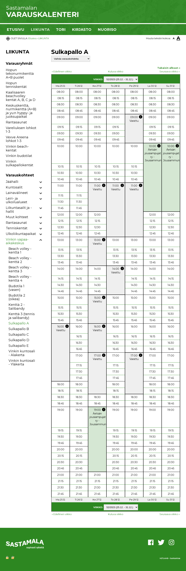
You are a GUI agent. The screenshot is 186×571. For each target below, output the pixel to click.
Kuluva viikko (115, 71)
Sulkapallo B (19, 329)
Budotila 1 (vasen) (16, 288)
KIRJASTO (81, 29)
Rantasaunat (16, 122)
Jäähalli (12, 182)
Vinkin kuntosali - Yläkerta (22, 363)
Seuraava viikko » (169, 71)
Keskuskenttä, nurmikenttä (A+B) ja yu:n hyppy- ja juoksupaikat (21, 111)
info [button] (141, 117)
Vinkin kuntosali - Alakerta (22, 353)
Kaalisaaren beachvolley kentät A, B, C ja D (20, 96)
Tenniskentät (16, 228)
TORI (61, 29)
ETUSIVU (15, 29)
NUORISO (107, 29)
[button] (41, 182)
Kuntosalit (14, 187)
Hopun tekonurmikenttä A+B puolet (20, 73)
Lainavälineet (17, 193)
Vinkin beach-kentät (17, 148)
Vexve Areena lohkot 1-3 (17, 139)
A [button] (174, 38)
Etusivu (32, 38)
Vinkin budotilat (19, 156)
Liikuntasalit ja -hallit (19, 210)
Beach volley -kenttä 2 (20, 260)
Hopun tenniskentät (16, 85)
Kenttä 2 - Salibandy (17, 307)
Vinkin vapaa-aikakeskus (17, 241)
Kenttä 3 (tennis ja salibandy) (22, 316)
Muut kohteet (17, 217)
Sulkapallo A (19, 323)
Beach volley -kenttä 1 (20, 251)
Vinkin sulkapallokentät (19, 163)
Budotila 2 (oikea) (17, 297)
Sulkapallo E (19, 346)
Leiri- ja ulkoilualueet (16, 200)
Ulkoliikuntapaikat (21, 234)
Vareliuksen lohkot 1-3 (21, 130)
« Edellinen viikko (62, 71)
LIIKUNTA (40, 29)
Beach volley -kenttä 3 (20, 269)
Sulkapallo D (19, 340)
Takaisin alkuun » (168, 67)
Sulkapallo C (19, 335)
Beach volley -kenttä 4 (20, 278)
